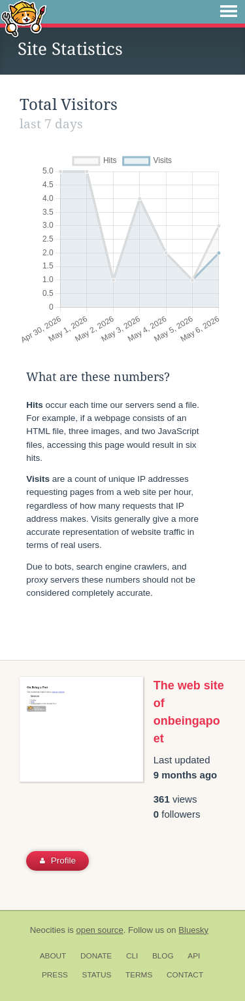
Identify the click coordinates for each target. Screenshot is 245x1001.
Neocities (47, 930)
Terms (138, 974)
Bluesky (193, 930)
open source (99, 930)
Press (55, 974)
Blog (163, 955)
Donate (96, 955)
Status (97, 974)
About (53, 955)
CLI (132, 955)
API (194, 955)
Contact (185, 974)
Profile (58, 860)
